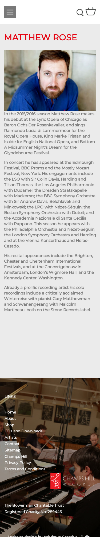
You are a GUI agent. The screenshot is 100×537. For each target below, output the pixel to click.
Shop (9, 425)
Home (10, 412)
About (10, 418)
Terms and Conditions (25, 469)
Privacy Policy (18, 462)
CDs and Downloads (23, 431)
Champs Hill (16, 456)
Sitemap (12, 450)
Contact (12, 443)
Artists (11, 437)
